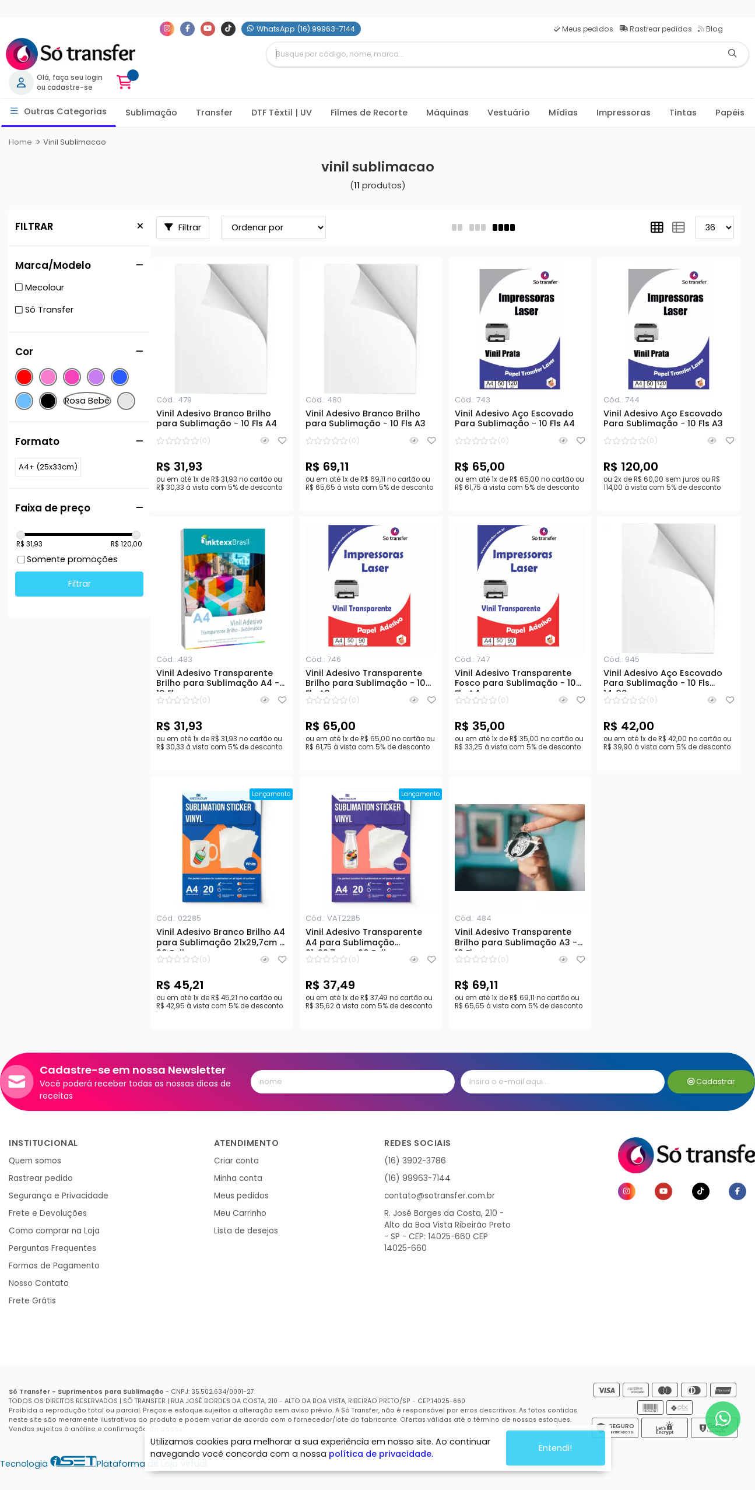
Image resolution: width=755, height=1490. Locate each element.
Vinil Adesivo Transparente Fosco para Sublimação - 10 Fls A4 (515, 680)
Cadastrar (711, 1081)
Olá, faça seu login (70, 77)
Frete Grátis (32, 1300)
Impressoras (623, 112)
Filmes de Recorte (369, 112)
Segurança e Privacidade (58, 1195)
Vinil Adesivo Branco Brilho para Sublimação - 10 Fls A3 (365, 419)
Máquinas (447, 112)
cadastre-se (70, 87)
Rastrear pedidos (655, 29)
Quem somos (35, 1160)
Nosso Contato (39, 1283)
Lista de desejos (246, 1230)
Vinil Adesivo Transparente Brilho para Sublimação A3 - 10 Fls (516, 939)
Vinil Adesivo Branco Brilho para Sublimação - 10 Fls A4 (216, 419)
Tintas (683, 112)
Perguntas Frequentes (52, 1248)
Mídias (563, 112)
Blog (710, 29)
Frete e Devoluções (48, 1213)
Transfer (214, 112)
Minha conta (238, 1178)
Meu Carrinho (240, 1213)
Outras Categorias (58, 112)
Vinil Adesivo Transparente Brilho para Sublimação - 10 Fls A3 (365, 680)
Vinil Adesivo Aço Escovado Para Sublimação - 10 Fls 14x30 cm (662, 680)
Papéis (730, 112)
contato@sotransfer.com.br (439, 1195)
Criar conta (236, 1160)
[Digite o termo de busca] (491, 54)
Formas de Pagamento (54, 1265)
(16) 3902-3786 (415, 1160)
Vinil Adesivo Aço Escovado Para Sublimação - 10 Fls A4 (515, 419)
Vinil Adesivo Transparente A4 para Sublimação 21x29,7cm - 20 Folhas (363, 939)
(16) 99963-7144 (417, 1178)
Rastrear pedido (41, 1178)
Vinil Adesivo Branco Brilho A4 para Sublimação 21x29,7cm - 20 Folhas (220, 939)
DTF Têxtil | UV (281, 112)
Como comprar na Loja (54, 1230)
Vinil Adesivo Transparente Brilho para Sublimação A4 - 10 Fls (217, 680)
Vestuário (508, 112)
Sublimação (151, 112)
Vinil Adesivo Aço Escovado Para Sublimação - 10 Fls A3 (663, 419)
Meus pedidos (583, 29)
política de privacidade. (381, 1454)
